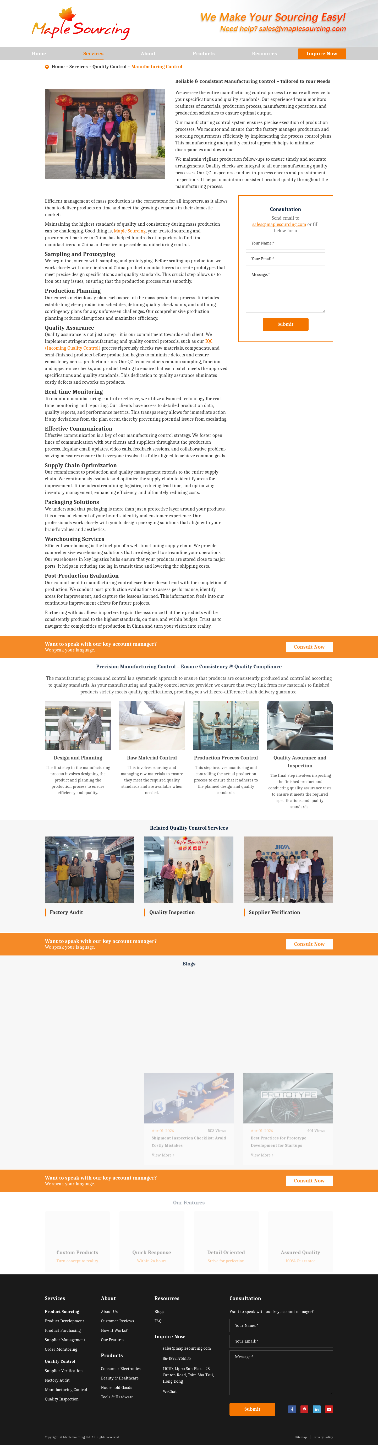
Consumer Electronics (121, 1368)
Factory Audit (66, 912)
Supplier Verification (274, 912)
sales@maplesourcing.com (279, 224)
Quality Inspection (172, 912)
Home (39, 55)
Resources (264, 55)
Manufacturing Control (157, 66)
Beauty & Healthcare (120, 1378)
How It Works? (114, 1330)
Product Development (64, 1321)
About (148, 55)
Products (204, 55)
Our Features (112, 1340)
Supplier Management (65, 1340)
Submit (286, 324)
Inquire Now (322, 54)
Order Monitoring (61, 1349)
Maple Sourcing (130, 231)
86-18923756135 (177, 1358)
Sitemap (301, 1437)
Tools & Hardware (117, 1397)
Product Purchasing (63, 1330)
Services (93, 55)
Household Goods (116, 1387)
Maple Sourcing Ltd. (77, 1437)
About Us (109, 1311)
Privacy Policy (323, 1437)
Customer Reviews (117, 1321)
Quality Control (109, 66)
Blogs (159, 1311)
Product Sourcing (62, 1311)
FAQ (158, 1321)
